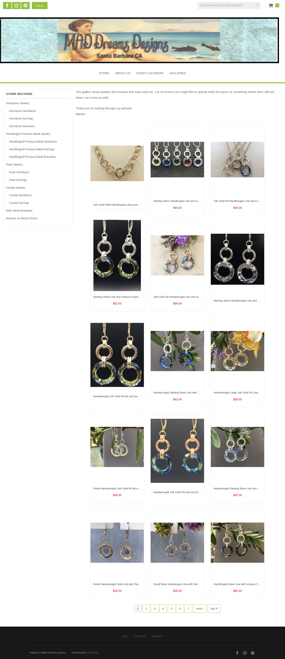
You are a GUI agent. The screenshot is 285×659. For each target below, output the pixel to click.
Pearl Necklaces (19, 172)
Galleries (177, 73)
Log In (40, 5)
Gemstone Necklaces (22, 111)
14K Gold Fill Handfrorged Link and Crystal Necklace (244, 200)
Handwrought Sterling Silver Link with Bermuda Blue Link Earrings (191, 392)
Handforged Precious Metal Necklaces (33, 141)
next (200, 608)
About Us (122, 73)
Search (157, 636)
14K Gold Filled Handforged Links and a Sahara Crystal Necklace (131, 204)
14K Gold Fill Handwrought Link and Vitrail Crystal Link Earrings (190, 296)
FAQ (124, 636)
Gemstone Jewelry (17, 103)
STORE (104, 73)
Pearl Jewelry (14, 164)
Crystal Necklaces (20, 195)
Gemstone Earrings (21, 118)
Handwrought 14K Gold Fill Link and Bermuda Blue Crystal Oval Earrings (195, 492)
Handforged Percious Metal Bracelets (32, 156)
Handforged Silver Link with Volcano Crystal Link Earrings (247, 584)
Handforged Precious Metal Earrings (31, 149)
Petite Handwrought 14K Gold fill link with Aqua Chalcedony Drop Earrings (136, 488)
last (214, 608)
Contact (139, 636)
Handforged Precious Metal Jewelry (28, 133)
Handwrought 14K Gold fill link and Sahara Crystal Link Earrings (130, 396)
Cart (272, 5)
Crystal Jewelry (15, 187)
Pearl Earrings (18, 180)
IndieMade (92, 652)
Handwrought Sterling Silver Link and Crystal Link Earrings (248, 488)
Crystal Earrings (19, 202)
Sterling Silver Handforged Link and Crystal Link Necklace (186, 200)
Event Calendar (149, 73)
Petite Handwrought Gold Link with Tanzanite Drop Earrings (127, 584)
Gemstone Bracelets (22, 126)
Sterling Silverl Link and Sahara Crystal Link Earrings (124, 296)
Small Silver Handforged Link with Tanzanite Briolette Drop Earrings (192, 584)
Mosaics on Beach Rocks (21, 218)
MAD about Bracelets (19, 210)
